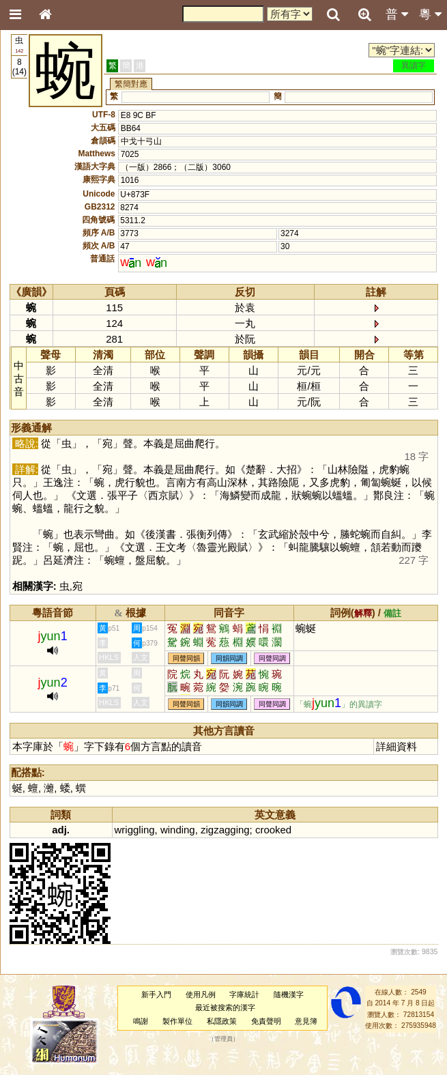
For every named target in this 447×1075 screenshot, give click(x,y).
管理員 (223, 1038)
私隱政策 (222, 1021)
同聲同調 (272, 658)
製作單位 (177, 1021)
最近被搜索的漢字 (225, 1007)
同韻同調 (229, 658)
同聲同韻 (186, 658)
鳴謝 (140, 1021)
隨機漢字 (289, 994)
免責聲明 (266, 1021)
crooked (273, 829)
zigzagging (225, 829)
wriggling (135, 829)
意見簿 (306, 1021)
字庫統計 (244, 994)
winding (177, 829)
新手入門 (156, 994)
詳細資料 (396, 746)
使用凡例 (201, 994)
